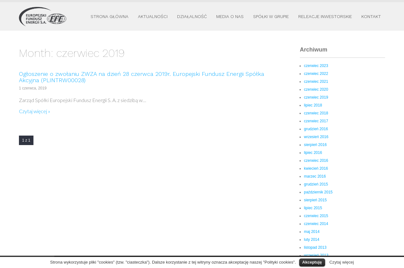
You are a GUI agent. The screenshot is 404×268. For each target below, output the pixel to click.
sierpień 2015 (315, 200)
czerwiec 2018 (316, 113)
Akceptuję (312, 262)
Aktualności (153, 16)
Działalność (192, 16)
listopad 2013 (315, 247)
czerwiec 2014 (316, 224)
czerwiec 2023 (316, 66)
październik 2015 (318, 192)
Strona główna (109, 16)
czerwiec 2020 (316, 89)
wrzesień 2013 (316, 255)
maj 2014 (311, 231)
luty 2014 (311, 239)
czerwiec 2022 (316, 73)
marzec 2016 (315, 176)
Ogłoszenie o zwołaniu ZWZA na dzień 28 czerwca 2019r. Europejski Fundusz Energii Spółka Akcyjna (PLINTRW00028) (141, 76)
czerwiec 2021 (316, 81)
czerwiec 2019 (316, 97)
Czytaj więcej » (34, 111)
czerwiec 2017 (316, 121)
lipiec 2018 (313, 105)
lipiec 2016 (313, 152)
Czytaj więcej (341, 262)
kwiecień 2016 (316, 168)
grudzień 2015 (316, 184)
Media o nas (230, 16)
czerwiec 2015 (316, 216)
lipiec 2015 (313, 208)
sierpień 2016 (315, 145)
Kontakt (371, 16)
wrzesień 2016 (316, 137)
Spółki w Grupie (271, 16)
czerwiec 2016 (316, 160)
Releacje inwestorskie (325, 16)
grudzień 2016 (316, 129)
